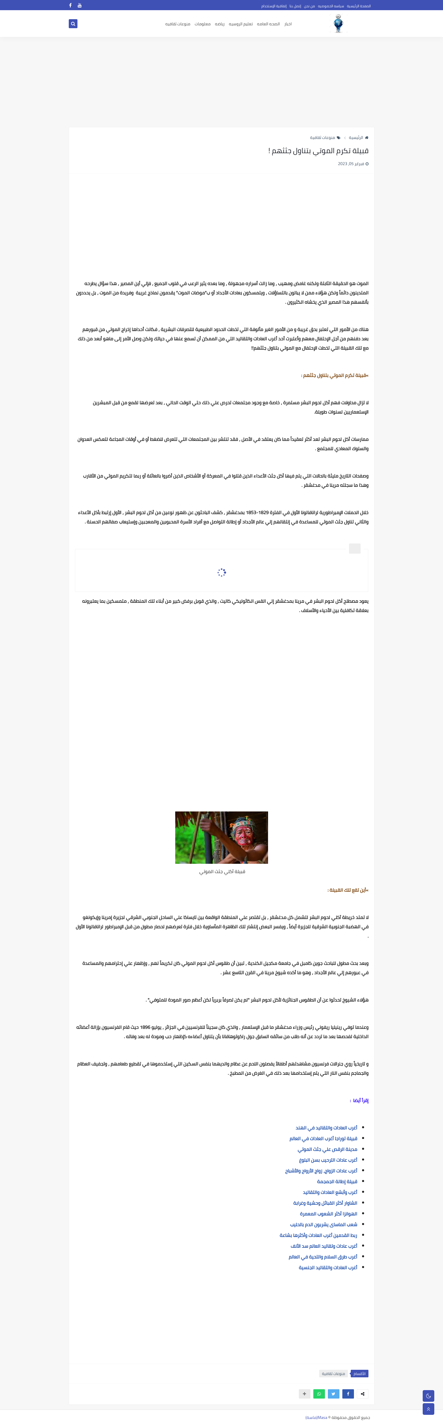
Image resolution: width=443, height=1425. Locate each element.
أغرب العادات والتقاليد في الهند (326, 1127)
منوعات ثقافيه (177, 24)
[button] (348, 1394)
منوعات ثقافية (325, 137)
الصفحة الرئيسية (359, 6)
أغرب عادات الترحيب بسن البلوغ (328, 1160)
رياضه (220, 24)
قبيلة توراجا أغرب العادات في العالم (323, 1138)
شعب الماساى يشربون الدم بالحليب (323, 1224)
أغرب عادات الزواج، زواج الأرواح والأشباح (321, 1170)
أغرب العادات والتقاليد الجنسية (328, 1267)
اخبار (288, 24)
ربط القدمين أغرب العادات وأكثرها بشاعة (318, 1235)
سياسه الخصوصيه (331, 6)
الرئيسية (358, 137)
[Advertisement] (222, 82)
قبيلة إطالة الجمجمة (337, 1181)
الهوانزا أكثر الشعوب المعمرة (328, 1213)
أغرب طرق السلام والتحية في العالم (323, 1256)
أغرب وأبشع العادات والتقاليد (330, 1192)
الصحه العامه (268, 24)
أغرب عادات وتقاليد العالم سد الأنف (324, 1246)
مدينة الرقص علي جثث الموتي (327, 1149)
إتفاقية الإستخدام (274, 6)
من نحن (309, 6)
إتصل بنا (295, 6)
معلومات (203, 24)
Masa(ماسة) (316, 1417)
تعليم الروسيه (241, 24)
